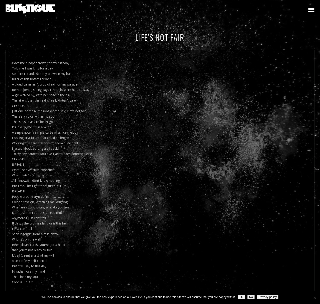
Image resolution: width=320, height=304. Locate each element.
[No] (314, 298)
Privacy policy (268, 297)
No (251, 297)
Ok (241, 297)
